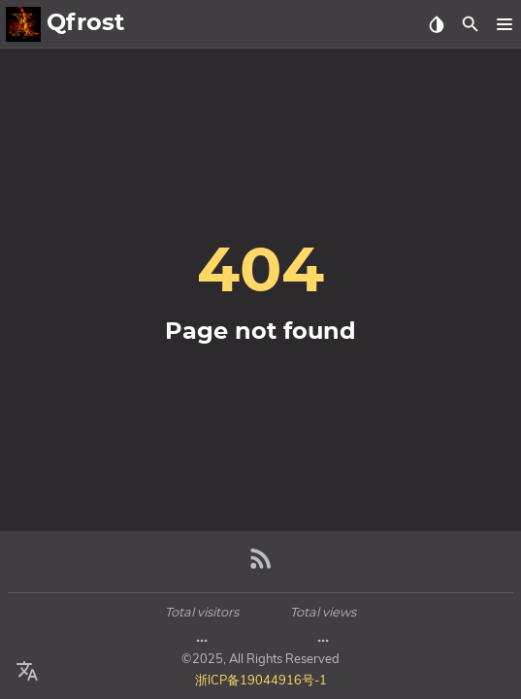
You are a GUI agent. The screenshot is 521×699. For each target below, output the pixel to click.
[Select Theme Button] (436, 24)
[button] (504, 24)
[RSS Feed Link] (261, 566)
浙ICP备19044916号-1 (261, 679)
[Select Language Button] (27, 671)
